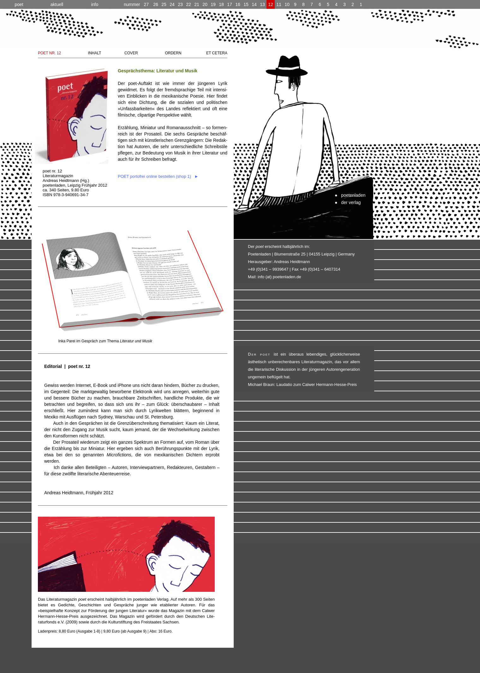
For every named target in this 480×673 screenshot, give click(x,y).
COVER (131, 53)
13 (262, 4)
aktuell (57, 4)
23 (180, 4)
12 (270, 4)
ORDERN (173, 53)
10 (287, 4)
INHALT (94, 53)
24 (172, 4)
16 (237, 4)
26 (155, 4)
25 (163, 4)
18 (221, 4)
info (95, 4)
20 (204, 4)
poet (19, 4)
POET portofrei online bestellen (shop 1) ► (158, 176)
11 (278, 4)
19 (213, 4)
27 (136, 4)
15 (246, 4)
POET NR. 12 (49, 53)
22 (188, 4)
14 (254, 4)
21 (196, 4)
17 (229, 4)
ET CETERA (216, 53)
